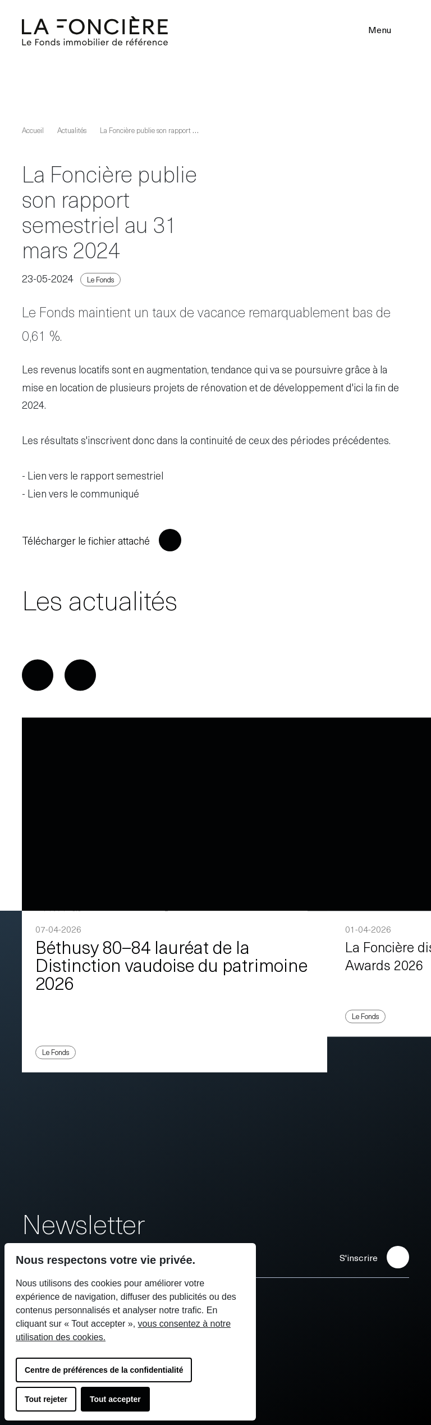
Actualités (71, 130)
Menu (387, 29)
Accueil (33, 130)
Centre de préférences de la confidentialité (104, 1369)
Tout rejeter (46, 1399)
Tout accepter (115, 1399)
